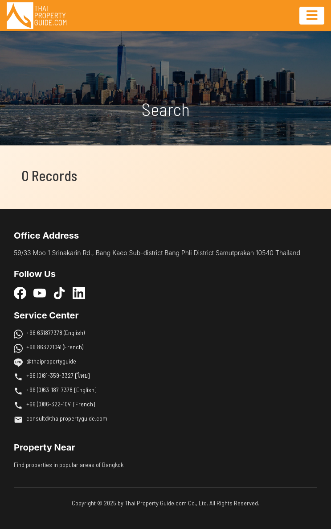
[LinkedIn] (79, 293)
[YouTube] (39, 293)
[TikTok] (59, 293)
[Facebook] (20, 293)
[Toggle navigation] (311, 16)
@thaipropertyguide (51, 361)
